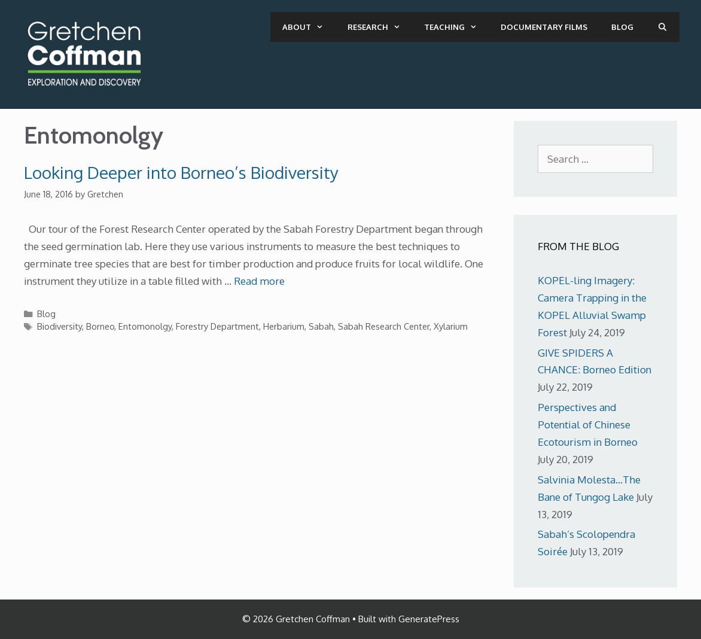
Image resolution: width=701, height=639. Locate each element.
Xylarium (451, 326)
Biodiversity (59, 326)
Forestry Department (217, 326)
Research (380, 27)
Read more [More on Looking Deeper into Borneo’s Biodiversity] (259, 281)
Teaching (456, 27)
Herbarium (283, 326)
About (308, 27)
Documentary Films (544, 27)
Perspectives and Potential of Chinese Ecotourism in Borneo (588, 424)
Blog (622, 27)
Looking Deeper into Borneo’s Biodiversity (181, 172)
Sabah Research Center (383, 326)
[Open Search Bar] (662, 27)
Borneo (100, 326)
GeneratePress (428, 619)
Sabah (321, 326)
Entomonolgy (145, 326)
